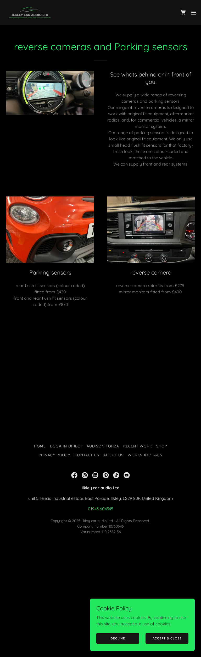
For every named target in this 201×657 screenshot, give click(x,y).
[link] (29, 12)
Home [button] (40, 446)
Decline (117, 638)
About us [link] (113, 455)
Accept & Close (167, 638)
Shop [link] (161, 446)
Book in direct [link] (66, 446)
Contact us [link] (87, 455)
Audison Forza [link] (103, 446)
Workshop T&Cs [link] (145, 455)
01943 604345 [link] (100, 508)
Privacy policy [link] (54, 455)
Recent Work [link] (137, 446)
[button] (193, 12)
